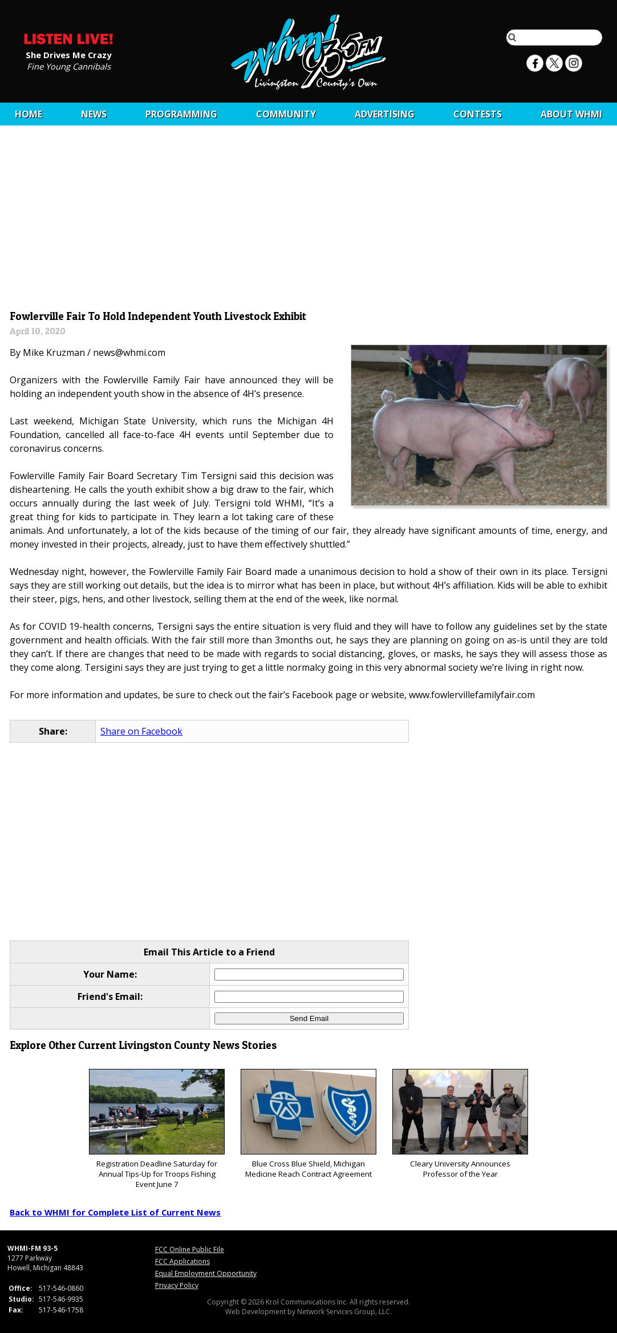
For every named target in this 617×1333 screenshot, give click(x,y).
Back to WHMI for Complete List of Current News (115, 1212)
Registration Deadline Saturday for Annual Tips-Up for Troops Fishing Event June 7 (156, 1129)
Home (28, 114)
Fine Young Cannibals (69, 65)
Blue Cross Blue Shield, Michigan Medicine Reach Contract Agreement (308, 1124)
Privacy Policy (176, 1285)
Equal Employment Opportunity (206, 1273)
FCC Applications (182, 1261)
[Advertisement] (308, 221)
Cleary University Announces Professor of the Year (459, 1124)
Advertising (385, 114)
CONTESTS (477, 114)
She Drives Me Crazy (68, 54)
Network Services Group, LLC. (344, 1311)
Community (286, 114)
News (94, 114)
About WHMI (571, 114)
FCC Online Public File (189, 1249)
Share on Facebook (141, 731)
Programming (181, 114)
